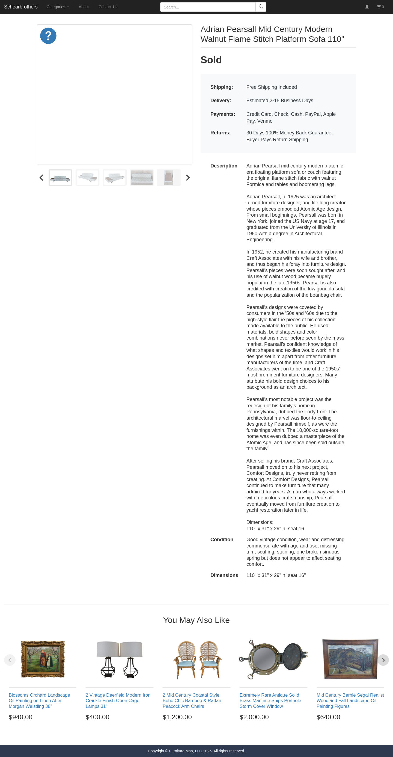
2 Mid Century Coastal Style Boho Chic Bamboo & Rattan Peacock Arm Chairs (192, 701)
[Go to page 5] (208, 735)
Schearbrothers (21, 7)
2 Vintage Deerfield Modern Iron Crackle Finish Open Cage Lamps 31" (118, 701)
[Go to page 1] (184, 735)
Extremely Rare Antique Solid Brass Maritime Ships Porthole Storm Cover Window (270, 701)
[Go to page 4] (202, 735)
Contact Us (108, 7)
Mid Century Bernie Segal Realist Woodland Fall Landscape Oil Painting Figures (350, 701)
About (84, 7)
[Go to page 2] (190, 735)
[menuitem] (60, 177)
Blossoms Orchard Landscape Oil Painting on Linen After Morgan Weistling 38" (39, 701)
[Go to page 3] (196, 735)
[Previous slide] (10, 660)
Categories (58, 7)
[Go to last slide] (42, 177)
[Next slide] (187, 177)
